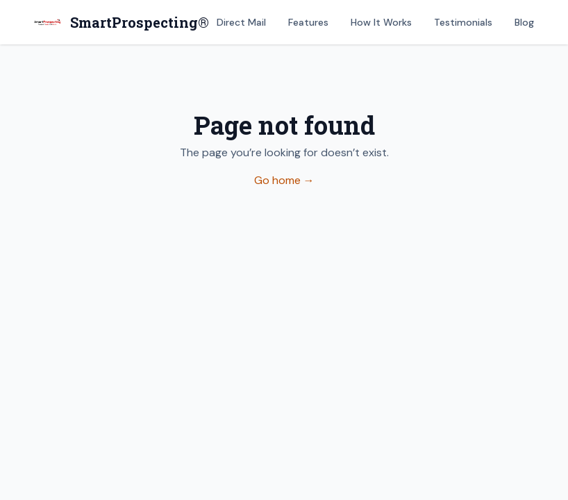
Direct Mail (241, 22)
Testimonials (463, 22)
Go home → (284, 180)
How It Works (381, 22)
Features (308, 22)
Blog (524, 22)
